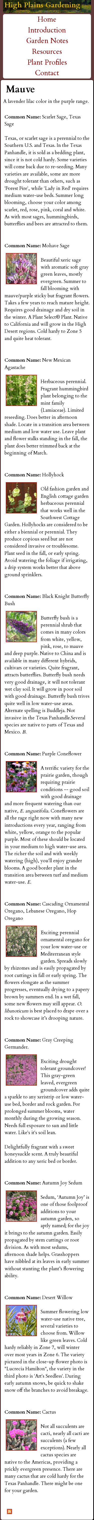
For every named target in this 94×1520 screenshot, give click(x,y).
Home (47, 19)
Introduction (47, 30)
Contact (47, 73)
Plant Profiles (47, 62)
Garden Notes (47, 41)
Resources (47, 51)
